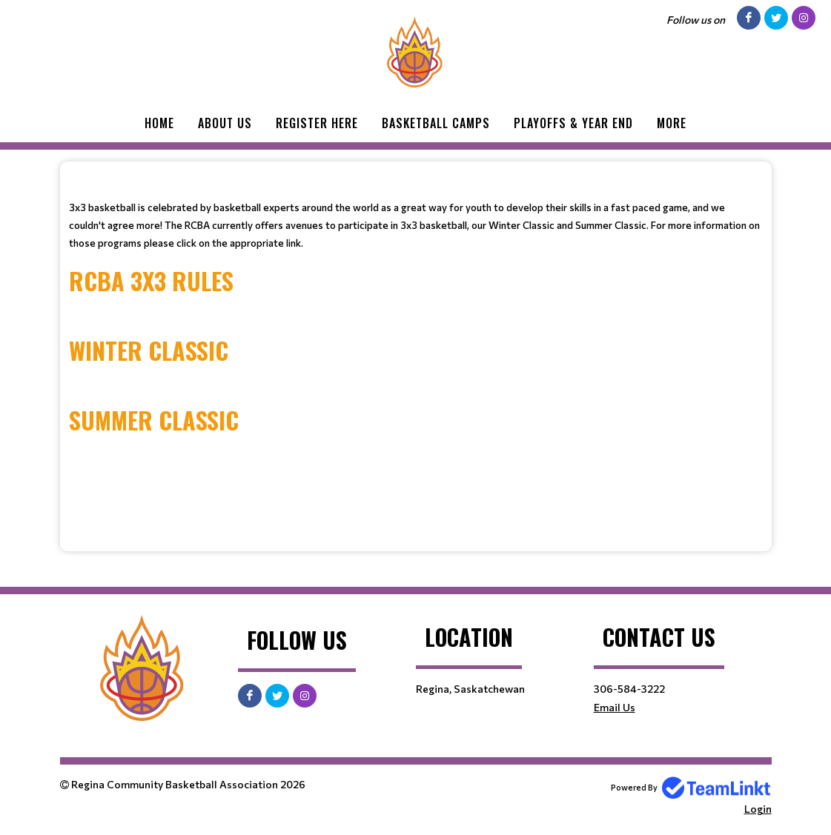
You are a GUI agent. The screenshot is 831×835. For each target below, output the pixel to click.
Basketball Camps (436, 123)
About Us (225, 123)
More (671, 123)
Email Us (614, 707)
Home (159, 123)
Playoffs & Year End (573, 123)
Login (758, 808)
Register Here (317, 123)
